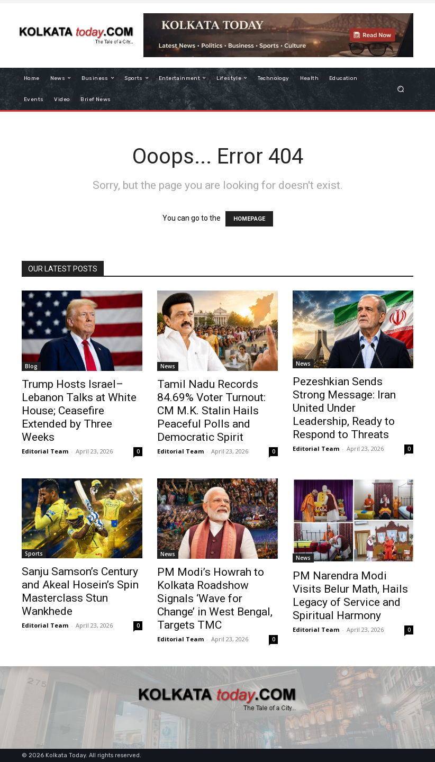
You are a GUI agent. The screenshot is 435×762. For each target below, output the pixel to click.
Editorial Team (45, 451)
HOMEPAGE (249, 218)
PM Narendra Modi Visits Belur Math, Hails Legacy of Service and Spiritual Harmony (350, 595)
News (167, 366)
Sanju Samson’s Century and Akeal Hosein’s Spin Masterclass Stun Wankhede (80, 591)
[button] (401, 88)
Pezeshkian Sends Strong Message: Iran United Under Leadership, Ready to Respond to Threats (344, 408)
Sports (34, 553)
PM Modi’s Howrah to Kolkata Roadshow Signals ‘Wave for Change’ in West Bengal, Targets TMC (215, 598)
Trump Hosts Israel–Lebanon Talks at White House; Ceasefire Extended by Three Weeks (79, 410)
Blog (31, 366)
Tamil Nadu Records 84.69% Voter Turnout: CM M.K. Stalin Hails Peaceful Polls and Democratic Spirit (211, 410)
